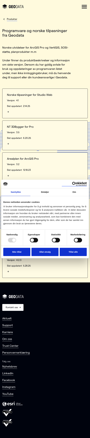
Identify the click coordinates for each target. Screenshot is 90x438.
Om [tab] (74, 192)
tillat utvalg (45, 252)
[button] (84, 6)
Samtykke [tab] (16, 192)
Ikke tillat (16, 252)
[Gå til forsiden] (13, 6)
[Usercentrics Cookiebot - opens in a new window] (74, 184)
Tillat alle (73, 252)
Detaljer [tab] (45, 192)
